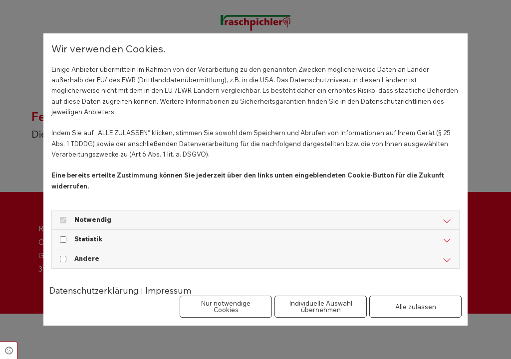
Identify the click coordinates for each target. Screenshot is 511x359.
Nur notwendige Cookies (226, 306)
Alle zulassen (415, 307)
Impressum (168, 290)
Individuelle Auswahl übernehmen (320, 306)
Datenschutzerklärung (94, 290)
